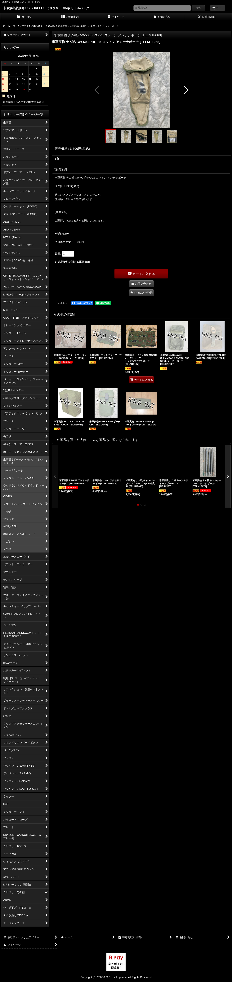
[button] (97, 90)
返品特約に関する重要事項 (72, 261)
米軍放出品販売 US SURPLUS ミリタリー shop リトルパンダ (46, 8)
